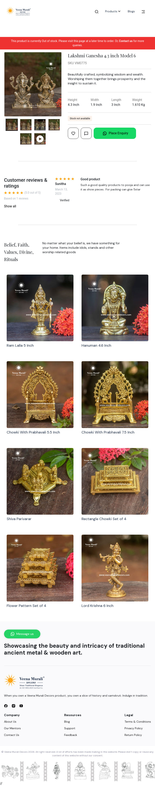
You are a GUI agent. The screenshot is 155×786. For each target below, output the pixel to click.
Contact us (126, 41)
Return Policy (133, 735)
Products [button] (113, 11)
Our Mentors (12, 728)
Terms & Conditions (138, 721)
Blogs (131, 11)
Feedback (70, 735)
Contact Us (11, 735)
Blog (67, 721)
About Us (10, 721)
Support (69, 728)
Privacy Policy (134, 728)
